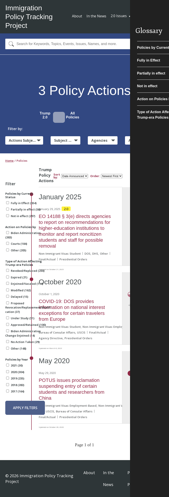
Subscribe (147, 16)
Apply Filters (25, 407)
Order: (95, 176)
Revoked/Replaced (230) (25, 271)
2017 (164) (15, 391)
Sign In (158, 478)
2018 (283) (15, 385)
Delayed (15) (17, 297)
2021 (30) (14, 365)
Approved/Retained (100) (26, 325)
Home (9, 161)
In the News (96, 16)
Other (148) (16, 348)
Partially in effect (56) (23, 209)
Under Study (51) (20, 318)
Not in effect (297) (20, 216)
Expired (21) (16, 277)
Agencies (99, 140)
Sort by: (56, 176)
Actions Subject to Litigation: (26, 140)
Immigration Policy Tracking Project (29, 16)
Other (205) (16, 250)
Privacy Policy (134, 478)
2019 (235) (15, 378)
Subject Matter (67, 140)
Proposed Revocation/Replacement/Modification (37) (28, 307)
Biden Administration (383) (23, 235)
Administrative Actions (146, 140)
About (77, 16)
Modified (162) (18, 290)
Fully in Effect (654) (21, 203)
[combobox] (84, 44)
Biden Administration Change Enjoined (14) (23, 333)
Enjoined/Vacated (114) (24, 284)
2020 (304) (15, 372)
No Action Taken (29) (23, 342)
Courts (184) (16, 244)
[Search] (10, 44)
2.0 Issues (119, 15)
